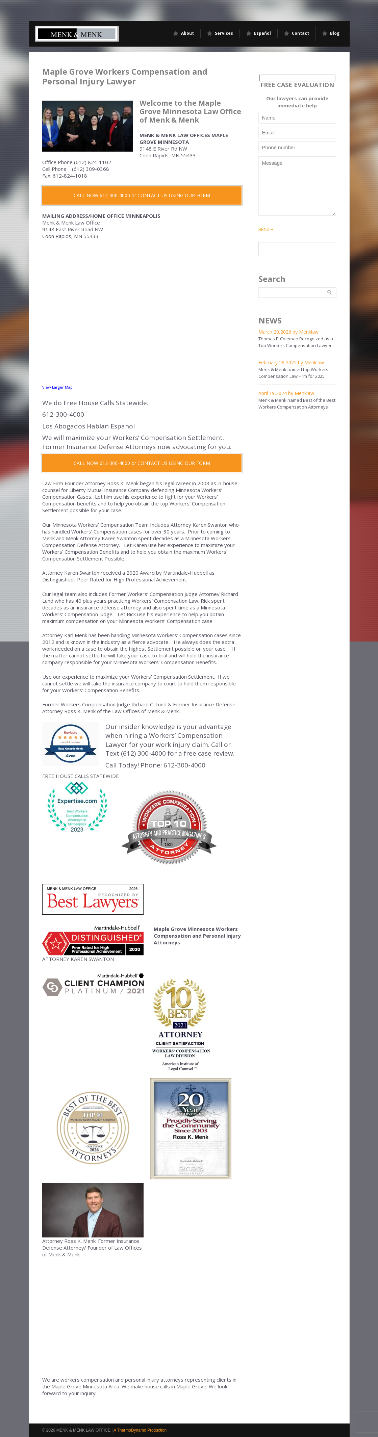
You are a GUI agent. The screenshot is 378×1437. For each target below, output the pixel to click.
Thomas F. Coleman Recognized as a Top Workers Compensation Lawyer (295, 342)
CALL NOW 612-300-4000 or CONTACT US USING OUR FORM (142, 195)
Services (224, 33)
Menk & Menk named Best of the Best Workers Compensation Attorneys (296, 403)
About (187, 33)
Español (262, 33)
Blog (334, 33)
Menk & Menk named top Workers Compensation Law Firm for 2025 (293, 372)
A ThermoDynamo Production (140, 1430)
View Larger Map (57, 387)
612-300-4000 (184, 765)
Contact (300, 33)
